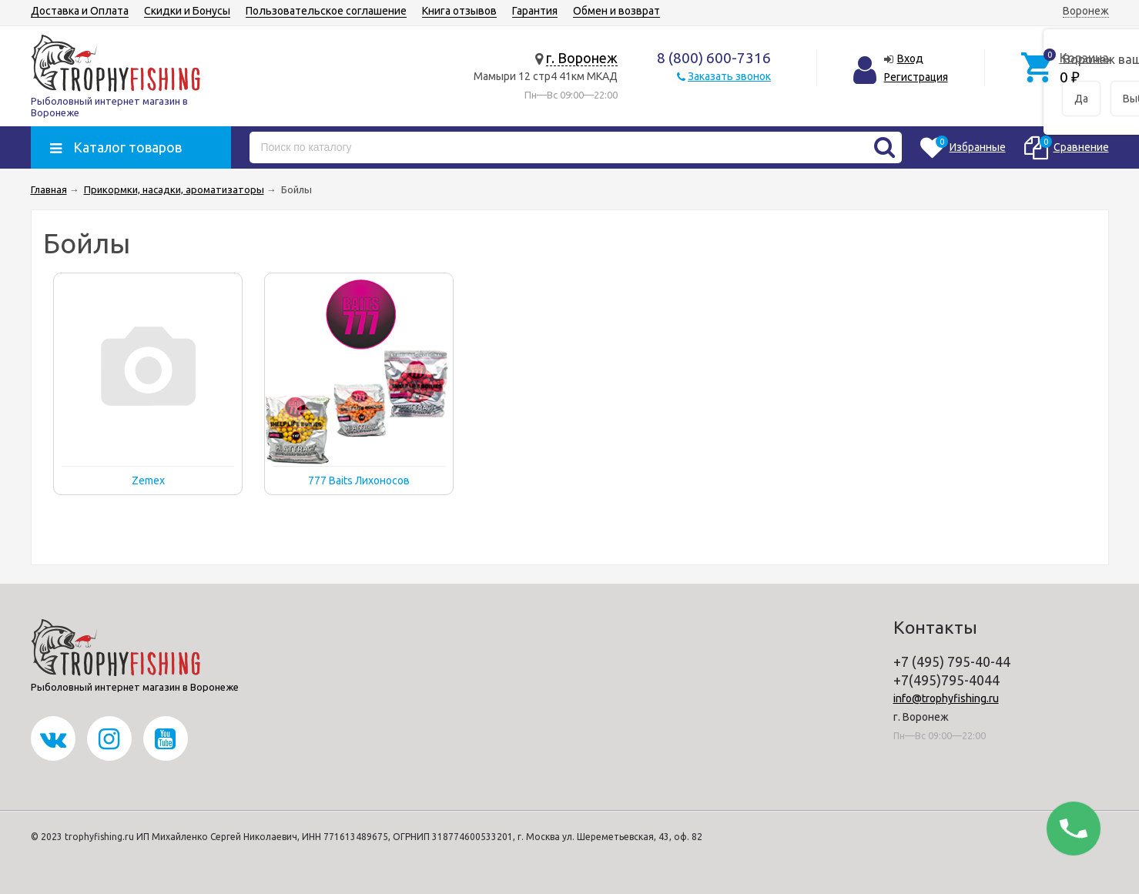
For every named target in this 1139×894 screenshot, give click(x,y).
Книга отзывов (459, 11)
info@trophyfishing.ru (946, 698)
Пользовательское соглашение (326, 11)
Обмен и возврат (616, 11)
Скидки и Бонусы (187, 11)
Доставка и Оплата (80, 11)
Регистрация (916, 77)
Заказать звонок (729, 76)
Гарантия (535, 11)
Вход (910, 58)
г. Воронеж (582, 57)
